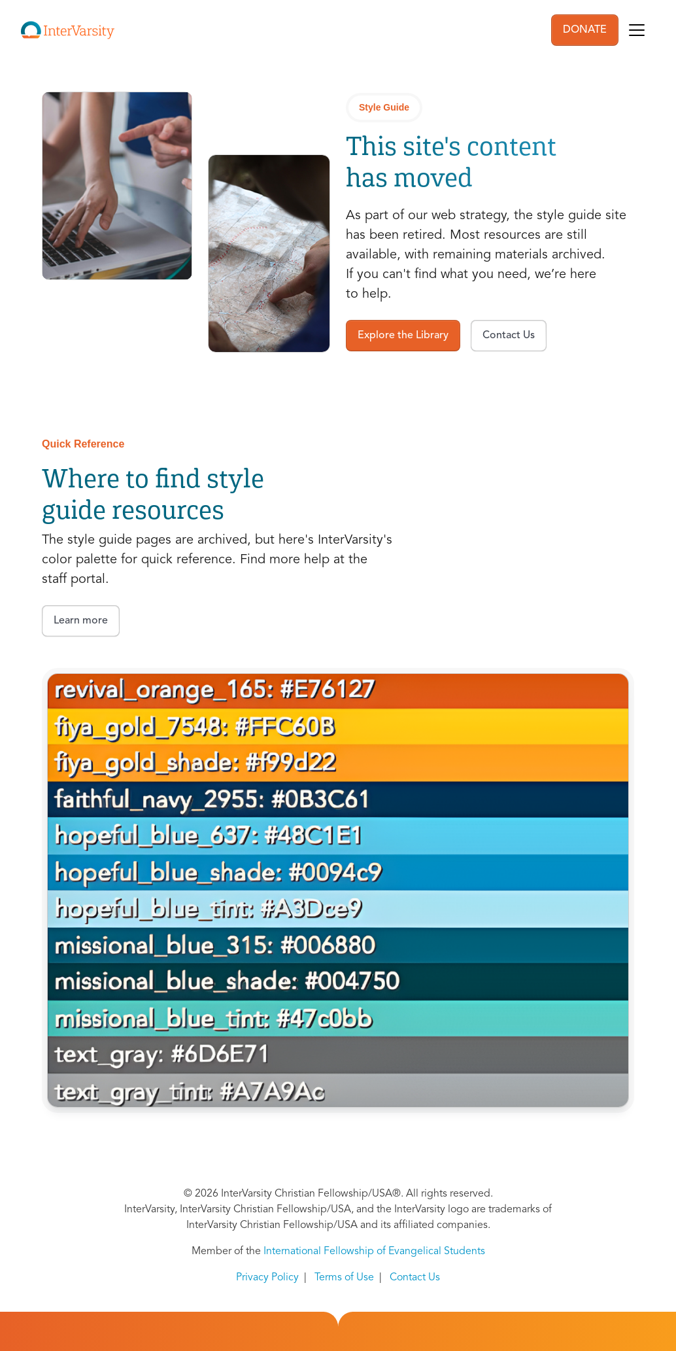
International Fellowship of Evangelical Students (374, 1251)
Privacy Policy (267, 1277)
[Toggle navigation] (636, 30)
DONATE (585, 30)
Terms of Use (344, 1277)
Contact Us (415, 1277)
